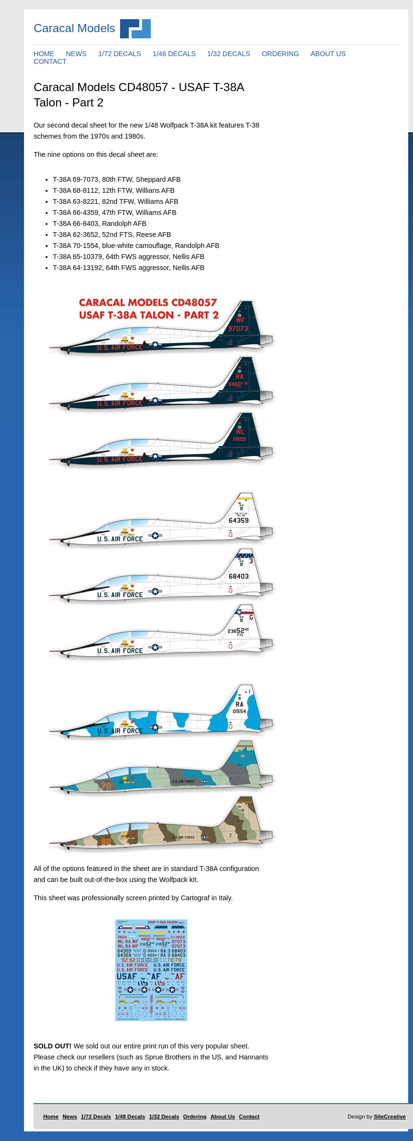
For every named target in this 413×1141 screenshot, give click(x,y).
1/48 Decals (130, 1116)
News (69, 1116)
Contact (249, 1116)
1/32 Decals (164, 1116)
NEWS (76, 54)
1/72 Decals (96, 1116)
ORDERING (280, 54)
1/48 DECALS (174, 54)
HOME (44, 54)
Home (51, 1116)
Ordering (194, 1116)
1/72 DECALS (119, 54)
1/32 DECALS (229, 54)
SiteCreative (390, 1116)
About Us (222, 1116)
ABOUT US (328, 54)
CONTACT (50, 61)
